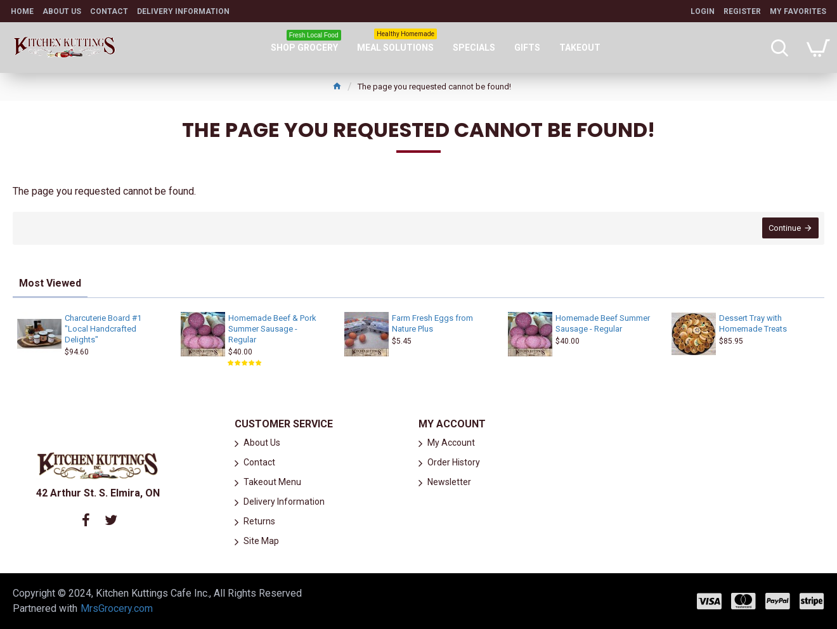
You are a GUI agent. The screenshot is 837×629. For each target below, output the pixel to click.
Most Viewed (50, 283)
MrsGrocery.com (117, 608)
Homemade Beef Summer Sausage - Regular (602, 323)
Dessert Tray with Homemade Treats (753, 323)
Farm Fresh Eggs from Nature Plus (432, 323)
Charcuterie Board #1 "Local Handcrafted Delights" (103, 328)
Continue (784, 228)
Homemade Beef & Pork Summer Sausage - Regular (272, 328)
